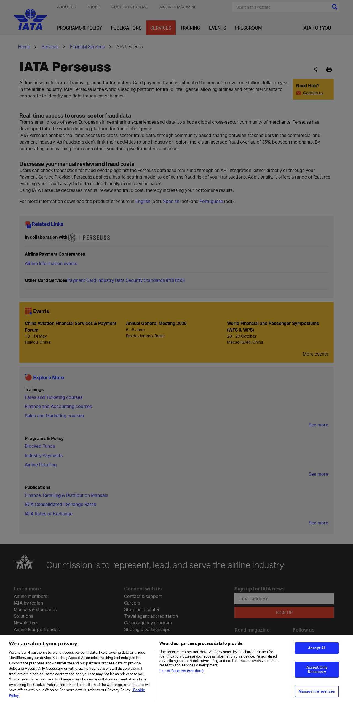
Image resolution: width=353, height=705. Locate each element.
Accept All (316, 651)
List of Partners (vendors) (181, 674)
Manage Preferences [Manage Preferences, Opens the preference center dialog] (317, 695)
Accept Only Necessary (316, 673)
